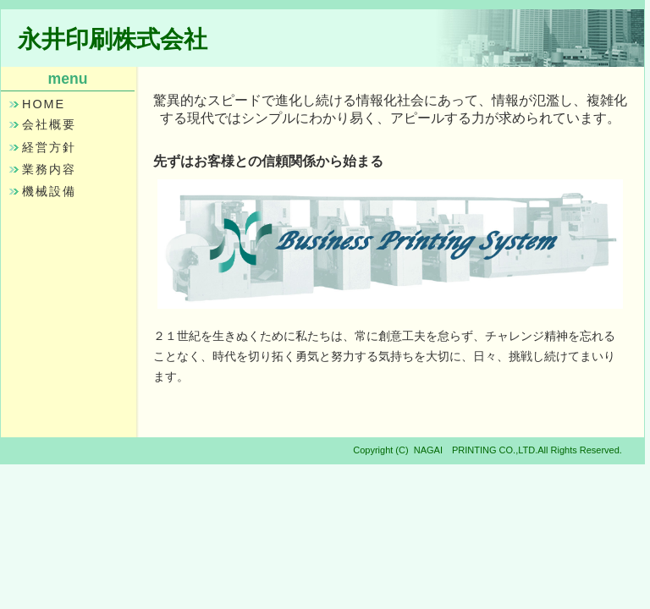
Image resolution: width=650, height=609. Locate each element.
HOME (43, 104)
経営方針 (49, 147)
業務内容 (49, 169)
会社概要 (49, 124)
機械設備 (49, 191)
